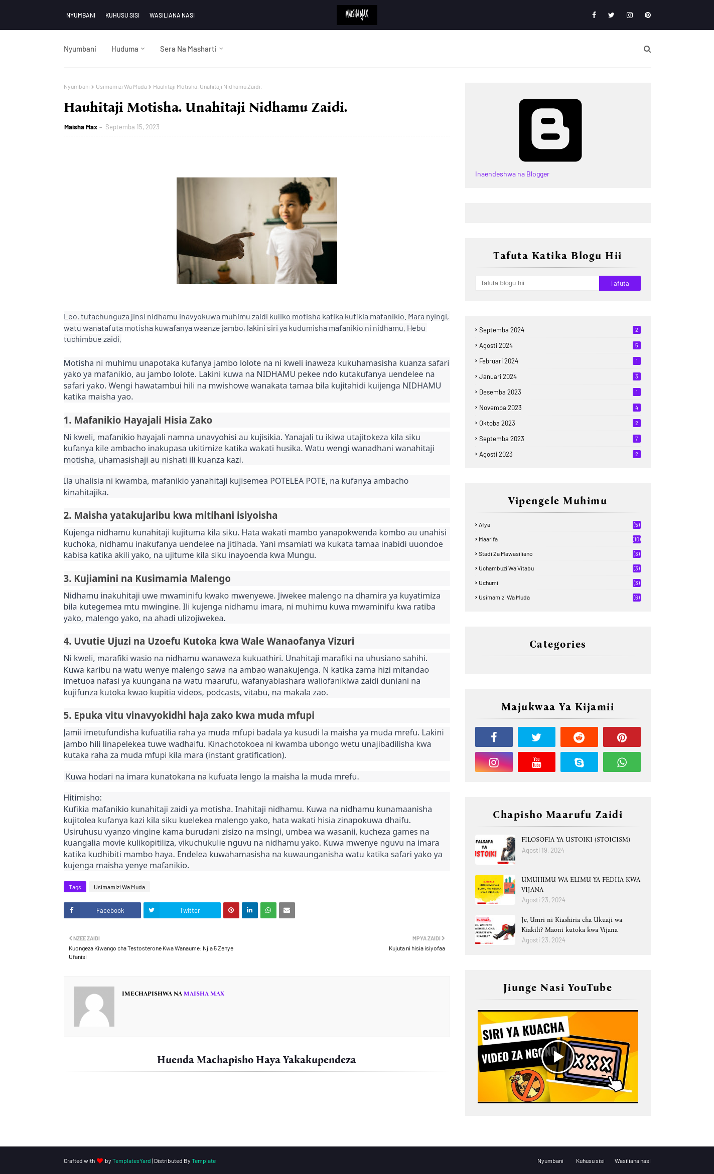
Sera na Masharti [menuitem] (188, 48)
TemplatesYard (131, 1160)
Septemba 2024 (560, 330)
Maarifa (560, 538)
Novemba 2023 (560, 408)
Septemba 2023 (560, 439)
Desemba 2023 (560, 392)
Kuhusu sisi (122, 15)
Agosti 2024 (560, 345)
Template (204, 1160)
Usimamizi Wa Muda (121, 86)
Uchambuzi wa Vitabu (560, 567)
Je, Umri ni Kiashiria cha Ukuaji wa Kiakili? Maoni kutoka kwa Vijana (571, 924)
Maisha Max (80, 127)
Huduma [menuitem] (124, 48)
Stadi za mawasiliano (560, 553)
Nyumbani (80, 15)
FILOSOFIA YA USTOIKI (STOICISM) (575, 839)
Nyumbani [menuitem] (80, 48)
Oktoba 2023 (560, 423)
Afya (560, 524)
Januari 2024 (560, 376)
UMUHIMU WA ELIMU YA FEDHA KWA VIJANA (580, 884)
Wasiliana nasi (172, 15)
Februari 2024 (560, 361)
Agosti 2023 (560, 454)
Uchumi (560, 582)
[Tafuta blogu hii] (537, 283)
